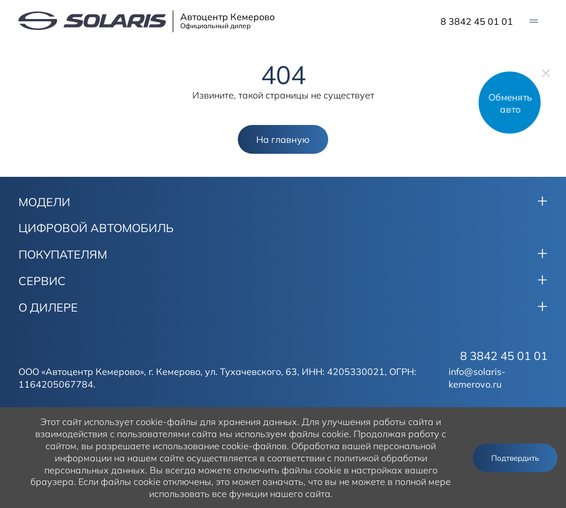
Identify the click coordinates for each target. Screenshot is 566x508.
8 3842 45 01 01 (476, 21)
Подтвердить (515, 457)
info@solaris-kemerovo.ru (477, 378)
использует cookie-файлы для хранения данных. (191, 421)
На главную (283, 139)
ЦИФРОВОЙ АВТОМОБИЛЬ (96, 228)
